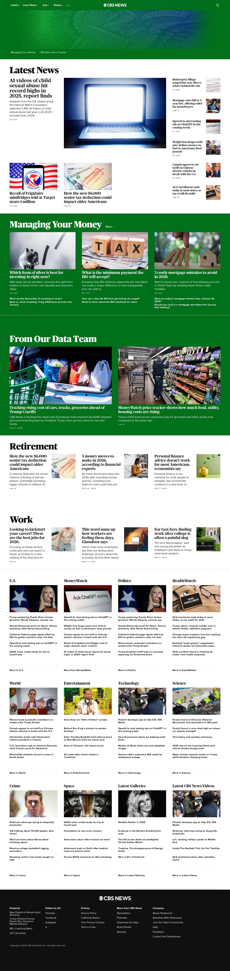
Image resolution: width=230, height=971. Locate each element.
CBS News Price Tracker (53, 52)
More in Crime (18, 875)
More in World (18, 772)
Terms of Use (88, 927)
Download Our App (127, 922)
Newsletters (123, 913)
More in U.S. (17, 670)
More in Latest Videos (184, 875)
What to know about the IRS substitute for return (109, 301)
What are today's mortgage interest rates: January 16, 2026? (184, 300)
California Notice (90, 918)
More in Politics (127, 670)
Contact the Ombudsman (167, 936)
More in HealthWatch (184, 670)
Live (46, 5)
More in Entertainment (76, 772)
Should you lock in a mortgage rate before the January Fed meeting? (185, 306)
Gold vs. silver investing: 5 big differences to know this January (41, 303)
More (109, 226)
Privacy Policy (88, 913)
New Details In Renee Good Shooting (25, 913)
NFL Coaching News (21, 928)
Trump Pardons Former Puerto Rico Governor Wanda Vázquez (22, 921)
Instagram (50, 922)
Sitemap (121, 932)
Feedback (158, 932)
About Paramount (162, 913)
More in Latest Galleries (131, 875)
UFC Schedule (18, 933)
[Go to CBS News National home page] (114, 5)
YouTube (50, 913)
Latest (15, 5)
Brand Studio (124, 927)
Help (155, 927)
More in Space (72, 875)
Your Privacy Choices (92, 922)
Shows (58, 5)
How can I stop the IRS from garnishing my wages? (111, 298)
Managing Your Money (23, 52)
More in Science (181, 772)
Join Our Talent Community (168, 922)
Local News (30, 5)
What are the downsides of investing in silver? (36, 298)
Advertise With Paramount (167, 918)
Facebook (50, 918)
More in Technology (129, 772)
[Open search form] (217, 5)
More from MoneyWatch (77, 670)
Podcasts (122, 918)
